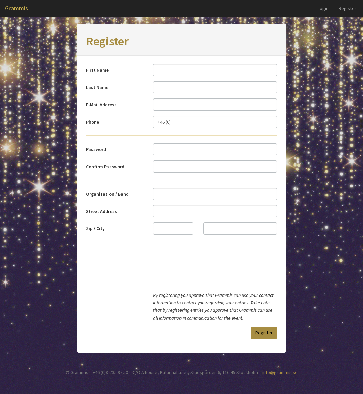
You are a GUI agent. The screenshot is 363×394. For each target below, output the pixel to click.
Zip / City (95, 228)
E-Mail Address (101, 105)
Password (96, 149)
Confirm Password (105, 166)
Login (323, 8)
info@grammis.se (280, 372)
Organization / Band (107, 194)
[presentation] (225, 263)
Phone (92, 122)
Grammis (16, 8)
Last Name (97, 87)
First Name (97, 70)
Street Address (101, 211)
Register (347, 8)
